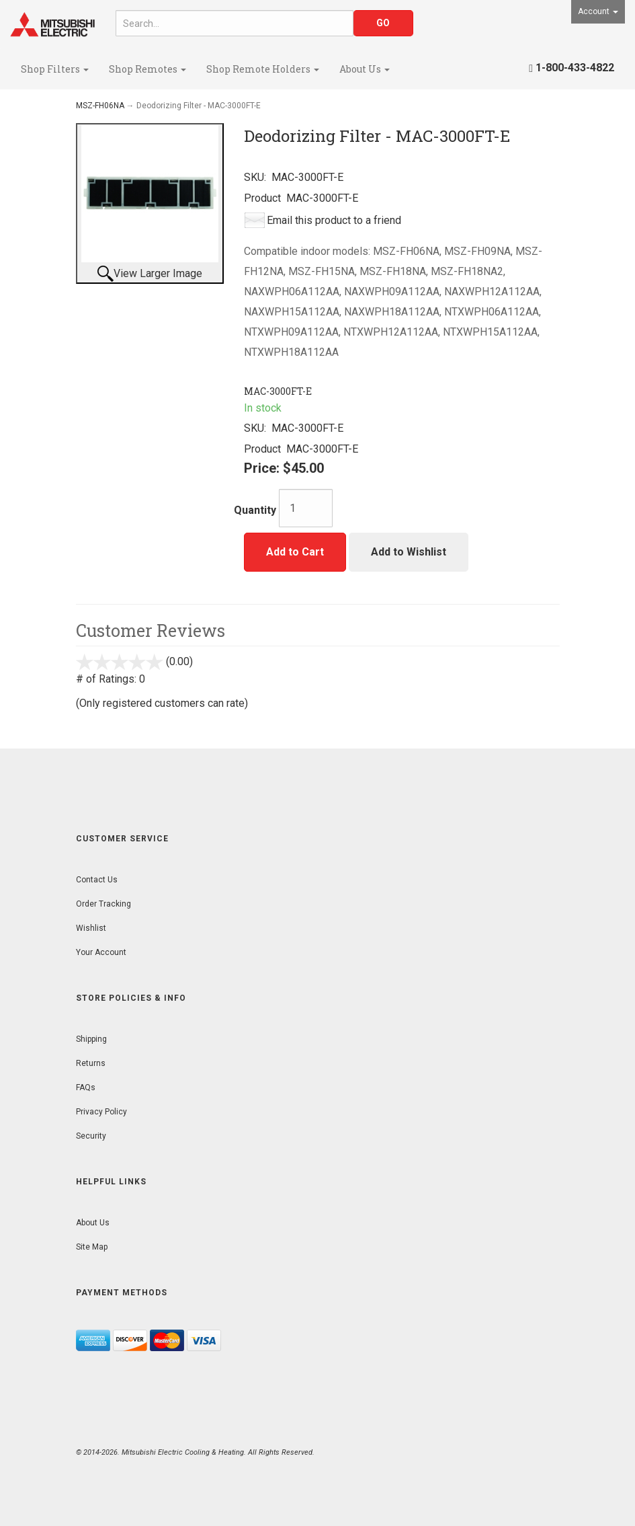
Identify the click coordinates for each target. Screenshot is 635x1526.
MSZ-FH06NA (100, 105)
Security (91, 1136)
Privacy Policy (101, 1111)
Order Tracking (103, 904)
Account (598, 11)
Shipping (91, 1039)
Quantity (255, 510)
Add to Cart (295, 551)
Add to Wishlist (408, 551)
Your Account (101, 952)
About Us (364, 69)
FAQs (85, 1087)
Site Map (92, 1247)
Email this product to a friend (334, 220)
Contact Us (97, 879)
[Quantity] (306, 508)
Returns (90, 1063)
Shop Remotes (147, 69)
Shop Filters (55, 69)
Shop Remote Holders (262, 69)
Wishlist (91, 928)
